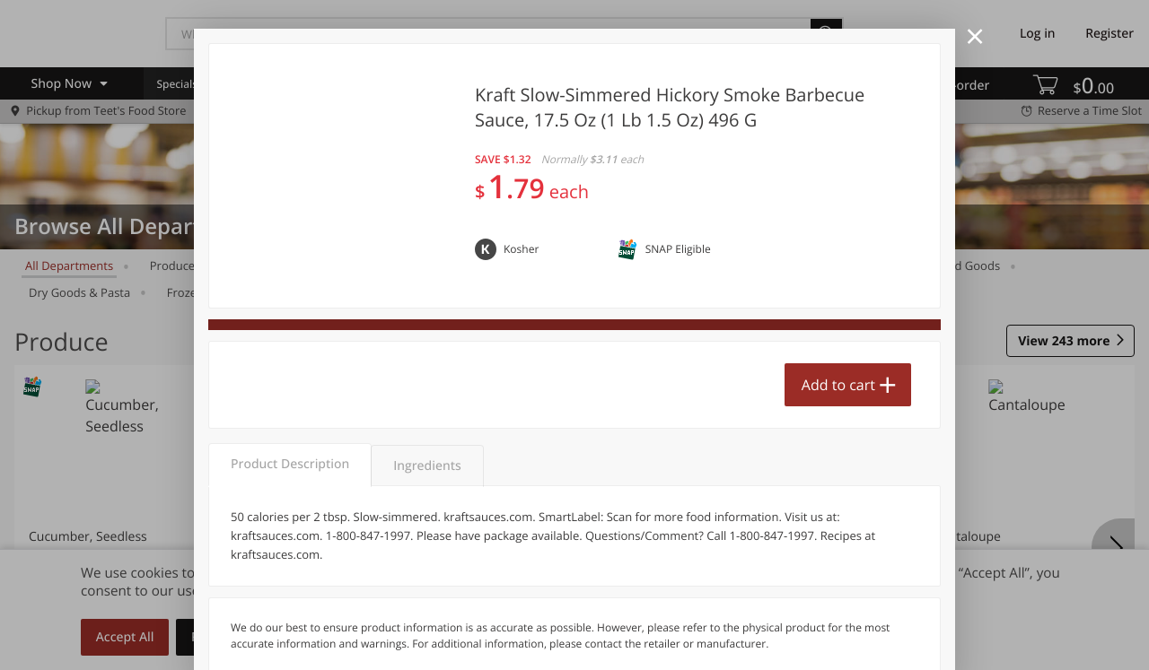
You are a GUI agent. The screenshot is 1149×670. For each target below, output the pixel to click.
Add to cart (838, 385)
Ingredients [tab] (426, 465)
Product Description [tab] (290, 464)
